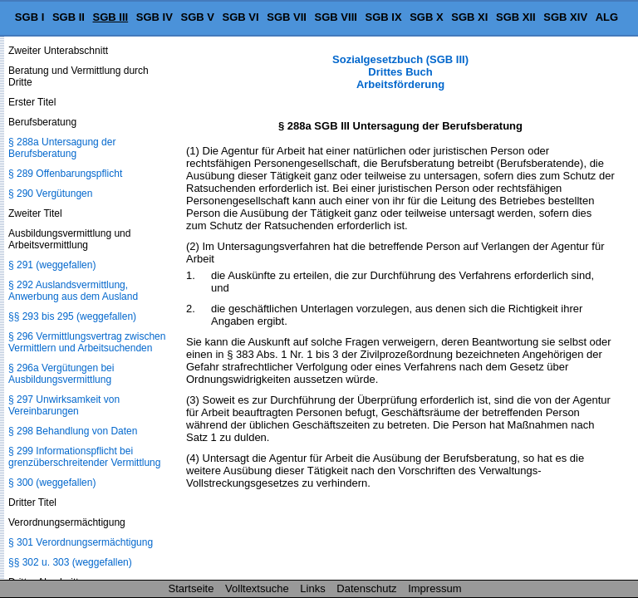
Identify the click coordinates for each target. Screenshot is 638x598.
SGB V (196, 17)
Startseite (191, 588)
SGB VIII (336, 17)
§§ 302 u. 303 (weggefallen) (70, 562)
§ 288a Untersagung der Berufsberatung (61, 147)
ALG (607, 17)
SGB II (68, 17)
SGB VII (287, 17)
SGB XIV (565, 17)
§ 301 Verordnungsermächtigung (80, 542)
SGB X (426, 17)
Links (312, 588)
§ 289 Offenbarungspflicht (65, 173)
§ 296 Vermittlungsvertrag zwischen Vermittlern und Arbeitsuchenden (86, 342)
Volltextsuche (257, 588)
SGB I (29, 17)
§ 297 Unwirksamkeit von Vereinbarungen (64, 405)
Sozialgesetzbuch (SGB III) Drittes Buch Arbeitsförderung (400, 72)
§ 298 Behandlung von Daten (72, 431)
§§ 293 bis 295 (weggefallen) (72, 316)
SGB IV (154, 17)
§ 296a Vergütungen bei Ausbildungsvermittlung (61, 373)
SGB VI (241, 17)
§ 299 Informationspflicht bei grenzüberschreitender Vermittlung (84, 456)
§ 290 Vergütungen (50, 193)
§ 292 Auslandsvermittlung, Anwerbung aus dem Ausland (73, 290)
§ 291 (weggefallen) (52, 265)
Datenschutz (366, 588)
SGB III (111, 17)
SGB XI (469, 17)
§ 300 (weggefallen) (52, 482)
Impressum (434, 588)
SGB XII (516, 17)
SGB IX (384, 17)
